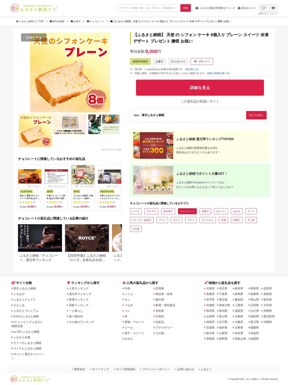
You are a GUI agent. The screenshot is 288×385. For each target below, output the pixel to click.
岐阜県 (239, 288)
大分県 (267, 305)
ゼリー (176, 220)
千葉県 (223, 294)
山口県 (254, 310)
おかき (236, 211)
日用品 (160, 316)
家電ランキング (79, 299)
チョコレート (96, 21)
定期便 (160, 288)
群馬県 (210, 338)
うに (127, 310)
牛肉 (127, 288)
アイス (191, 220)
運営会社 (78, 369)
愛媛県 (254, 327)
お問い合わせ (184, 369)
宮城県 (210, 305)
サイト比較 (22, 283)
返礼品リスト (247, 8)
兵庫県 (239, 327)
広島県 (254, 305)
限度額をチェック (215, 8)
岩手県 (210, 299)
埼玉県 (223, 288)
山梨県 (223, 333)
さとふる (19, 305)
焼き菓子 (168, 211)
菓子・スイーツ (134, 333)
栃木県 (210, 333)
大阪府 (239, 322)
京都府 (239, 316)
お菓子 (76, 21)
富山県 (223, 316)
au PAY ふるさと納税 (26, 331)
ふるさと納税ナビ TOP (30, 21)
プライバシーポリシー (155, 369)
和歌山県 (240, 338)
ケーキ (135, 211)
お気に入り (263, 9)
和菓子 (205, 211)
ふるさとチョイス (24, 299)
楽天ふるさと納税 (24, 288)
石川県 (223, 322)
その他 (135, 228)
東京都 (223, 299)
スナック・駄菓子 (141, 220)
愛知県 (239, 299)
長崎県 (267, 294)
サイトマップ (99, 369)
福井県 (223, 327)
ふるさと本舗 (21, 337)
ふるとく (205, 369)
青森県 (210, 294)
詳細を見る (34, 37)
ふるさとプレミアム (26, 310)
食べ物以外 (76, 316)
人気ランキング (79, 288)
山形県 (210, 316)
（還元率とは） (191, 69)
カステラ (151, 211)
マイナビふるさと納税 (27, 348)
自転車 (160, 310)
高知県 (254, 333)
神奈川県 (224, 305)
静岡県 (239, 294)
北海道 (210, 288)
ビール (129, 327)
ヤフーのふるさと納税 (27, 342)
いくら (129, 294)
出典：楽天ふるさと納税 (111, 149)
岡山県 (254, 299)
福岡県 (254, 338)
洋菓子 (236, 220)
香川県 (254, 322)
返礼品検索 (57, 21)
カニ (127, 299)
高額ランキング (79, 305)
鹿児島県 (269, 316)
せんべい (221, 211)
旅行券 (160, 299)
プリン (162, 220)
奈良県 (239, 333)
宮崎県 (267, 310)
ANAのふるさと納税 (26, 316)
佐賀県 (267, 288)
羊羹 (223, 220)
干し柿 (251, 220)
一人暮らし (76, 310)
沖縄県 (267, 322)
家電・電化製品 (165, 305)
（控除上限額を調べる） (218, 73)
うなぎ (129, 305)
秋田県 (210, 310)
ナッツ (251, 211)
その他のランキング (81, 322)
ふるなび (19, 294)
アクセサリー (164, 327)
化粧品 (160, 322)
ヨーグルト (208, 220)
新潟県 (223, 310)
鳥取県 (254, 288)
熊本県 (267, 299)
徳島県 (254, 316)
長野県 (223, 338)
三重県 (239, 305)
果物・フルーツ (134, 322)
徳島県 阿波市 (140, 61)
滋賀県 (239, 310)
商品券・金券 (164, 294)
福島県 (210, 322)
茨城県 (210, 327)
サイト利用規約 (124, 369)
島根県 (254, 294)
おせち (129, 338)
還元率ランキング (80, 294)
